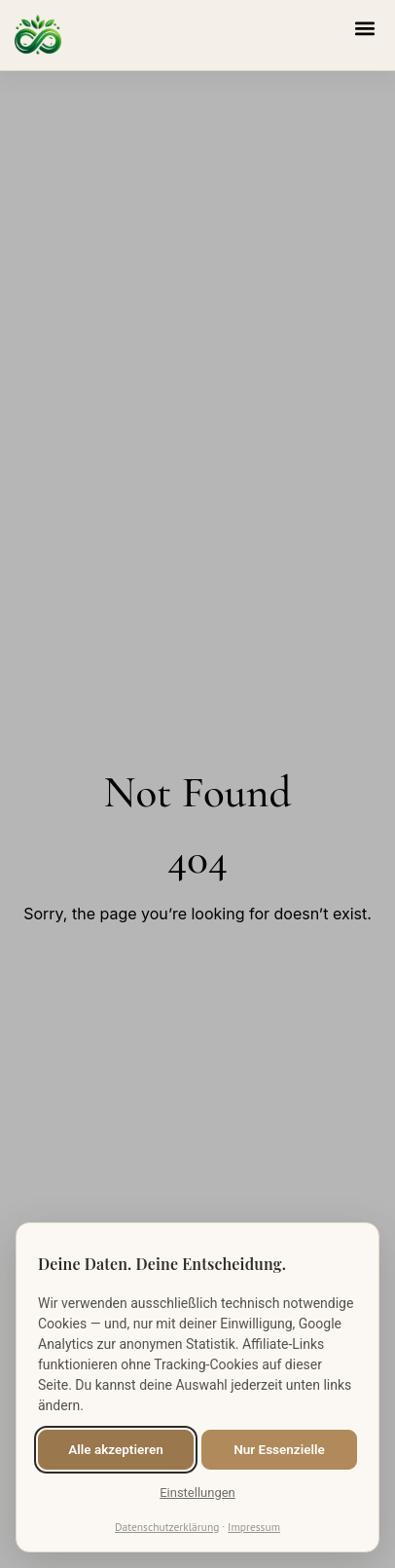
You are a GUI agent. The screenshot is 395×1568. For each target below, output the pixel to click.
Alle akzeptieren (115, 1449)
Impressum (254, 1526)
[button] (364, 28)
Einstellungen (197, 1492)
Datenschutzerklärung (167, 1526)
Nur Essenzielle (278, 1449)
